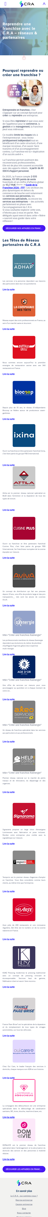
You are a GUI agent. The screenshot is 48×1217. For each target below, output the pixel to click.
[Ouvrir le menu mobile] (3, 4)
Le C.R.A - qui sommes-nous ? (24, 1195)
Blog (24, 1208)
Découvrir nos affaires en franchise (25, 228)
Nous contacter (24, 1212)
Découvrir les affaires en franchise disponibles (25, 1169)
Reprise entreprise (24, 1200)
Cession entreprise (24, 1204)
